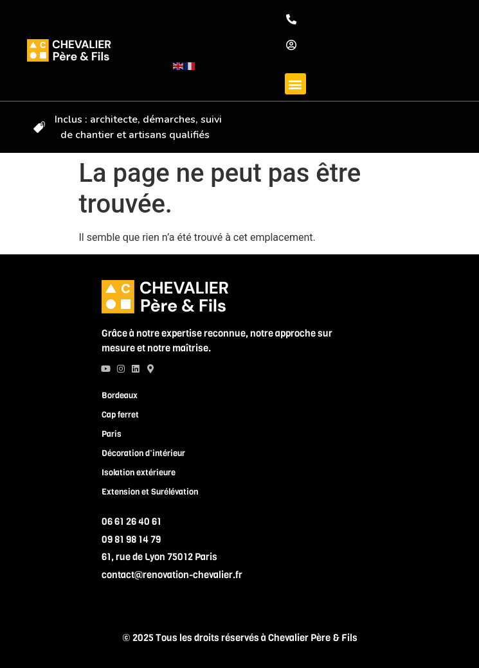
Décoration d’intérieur (143, 452)
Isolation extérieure (139, 471)
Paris (112, 433)
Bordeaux (120, 394)
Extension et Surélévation (150, 491)
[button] (295, 83)
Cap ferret (120, 414)
